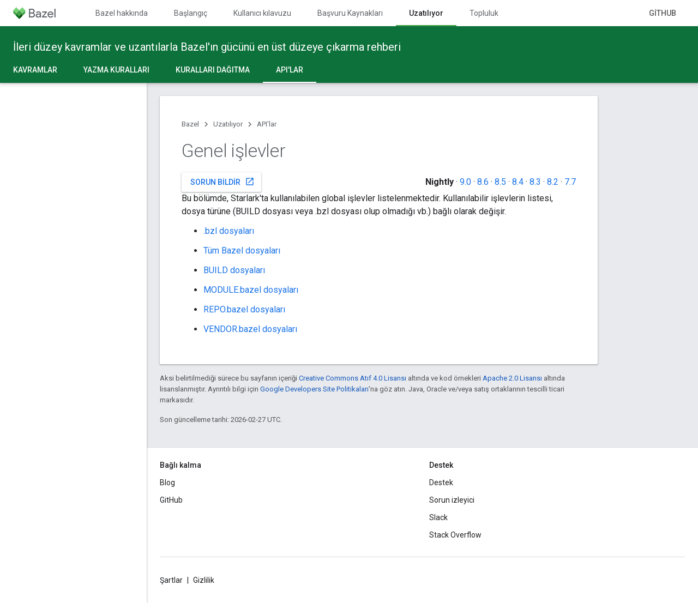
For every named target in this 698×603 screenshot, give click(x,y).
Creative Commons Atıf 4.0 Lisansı (352, 378)
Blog (167, 482)
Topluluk (484, 13)
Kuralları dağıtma (213, 69)
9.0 (465, 182)
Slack (438, 517)
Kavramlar (35, 69)
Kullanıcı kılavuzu (262, 13)
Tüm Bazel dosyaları (241, 250)
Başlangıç (190, 13)
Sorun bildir (222, 181)
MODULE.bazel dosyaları (250, 290)
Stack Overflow (455, 534)
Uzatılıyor (228, 124)
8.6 (483, 182)
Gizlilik (203, 580)
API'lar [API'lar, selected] (289, 69)
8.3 (535, 182)
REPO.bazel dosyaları (244, 309)
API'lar (266, 124)
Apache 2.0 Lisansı (512, 378)
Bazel (190, 124)
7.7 (570, 182)
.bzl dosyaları (228, 231)
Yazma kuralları (116, 69)
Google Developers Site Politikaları (314, 389)
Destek (441, 482)
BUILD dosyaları (234, 270)
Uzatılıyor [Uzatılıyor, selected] (426, 13)
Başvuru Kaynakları (350, 13)
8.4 (518, 182)
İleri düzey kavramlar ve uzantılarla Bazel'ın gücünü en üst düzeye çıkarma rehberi (207, 46)
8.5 (500, 182)
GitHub (662, 13)
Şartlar (171, 580)
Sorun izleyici (451, 500)
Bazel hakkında (121, 13)
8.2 (552, 182)
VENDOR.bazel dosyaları (250, 329)
